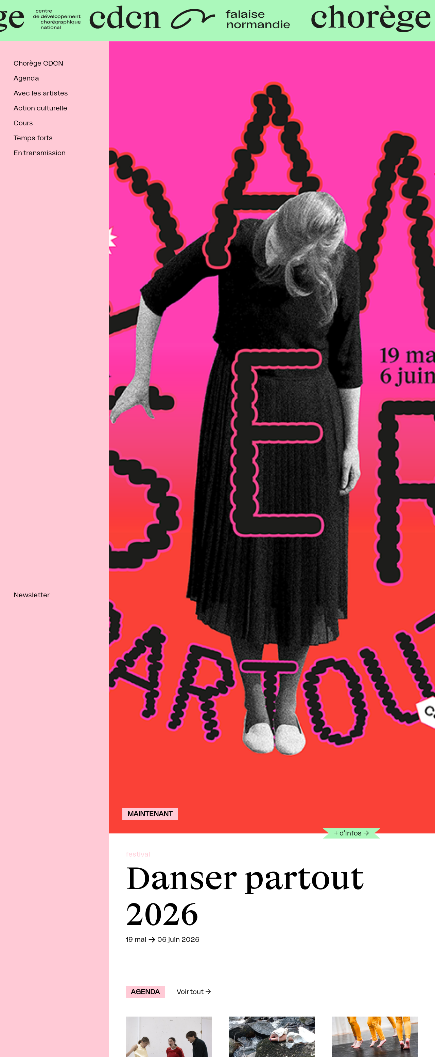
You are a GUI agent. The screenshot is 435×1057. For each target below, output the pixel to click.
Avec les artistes (41, 93)
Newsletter (32, 595)
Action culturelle (40, 108)
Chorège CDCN (38, 63)
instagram (37, 1033)
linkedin (83, 1033)
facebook (14, 1033)
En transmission (40, 153)
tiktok (60, 1033)
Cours (23, 123)
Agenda (26, 78)
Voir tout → (194, 992)
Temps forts (33, 138)
